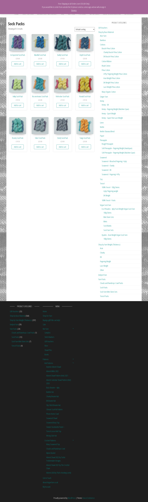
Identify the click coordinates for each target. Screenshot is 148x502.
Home (45, 311)
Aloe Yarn (103, 35)
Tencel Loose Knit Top (53, 431)
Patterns (46, 359)
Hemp (102, 101)
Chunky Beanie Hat (52, 396)
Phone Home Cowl (52, 413)
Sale (44, 324)
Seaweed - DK (106, 170)
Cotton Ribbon (106, 61)
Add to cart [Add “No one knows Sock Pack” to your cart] (40, 105)
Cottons (102, 44)
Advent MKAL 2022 (52, 371)
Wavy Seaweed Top (53, 444)
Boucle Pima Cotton (108, 48)
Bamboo (103, 40)
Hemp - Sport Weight (109, 113)
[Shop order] (85, 29)
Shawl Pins (48, 350)
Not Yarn (46, 328)
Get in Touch (47, 478)
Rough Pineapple (107, 143)
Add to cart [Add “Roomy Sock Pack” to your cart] (17, 146)
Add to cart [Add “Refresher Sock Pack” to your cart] (62, 105)
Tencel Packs (104, 296)
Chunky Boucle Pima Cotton (112, 52)
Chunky (102, 252)
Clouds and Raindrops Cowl (55, 448)
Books (47, 354)
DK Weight (106, 195)
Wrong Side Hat (51, 435)
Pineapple (103, 140)
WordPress (72, 498)
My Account (46, 486)
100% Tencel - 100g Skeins (111, 187)
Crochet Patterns (50, 440)
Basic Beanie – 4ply (52, 387)
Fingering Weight (105, 261)
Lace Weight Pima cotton (111, 87)
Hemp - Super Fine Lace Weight (112, 117)
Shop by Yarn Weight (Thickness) (109, 244)
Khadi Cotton (106, 65)
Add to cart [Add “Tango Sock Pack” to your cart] (85, 146)
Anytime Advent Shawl (53, 366)
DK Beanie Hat (51, 400)
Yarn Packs (102, 279)
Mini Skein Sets (108, 217)
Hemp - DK (105, 104)
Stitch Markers (49, 337)
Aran (101, 248)
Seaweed (103, 157)
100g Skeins (107, 212)
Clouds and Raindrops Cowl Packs (111, 283)
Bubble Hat (50, 392)
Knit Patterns (49, 363)
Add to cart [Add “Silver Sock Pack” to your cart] (40, 146)
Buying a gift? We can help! (51, 320)
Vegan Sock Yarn (105, 205)
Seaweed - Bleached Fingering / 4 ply (114, 161)
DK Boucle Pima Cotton (111, 56)
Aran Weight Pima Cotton (111, 78)
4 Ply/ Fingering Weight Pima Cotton (115, 74)
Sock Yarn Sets (108, 230)
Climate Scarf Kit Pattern (54, 409)
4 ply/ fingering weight (110, 191)
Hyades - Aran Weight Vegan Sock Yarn (114, 235)
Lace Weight (104, 265)
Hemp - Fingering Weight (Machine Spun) (115, 109)
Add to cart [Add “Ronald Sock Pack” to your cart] (85, 105)
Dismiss (74, 10)
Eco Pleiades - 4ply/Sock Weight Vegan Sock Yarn (118, 208)
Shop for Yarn (47, 315)
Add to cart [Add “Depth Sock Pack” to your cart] (85, 63)
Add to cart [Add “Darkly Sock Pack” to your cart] (62, 63)
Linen (102, 122)
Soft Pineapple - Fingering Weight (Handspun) (117, 148)
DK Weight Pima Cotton (111, 82)
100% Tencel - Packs (109, 200)
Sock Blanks (107, 225)
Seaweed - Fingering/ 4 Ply (111, 174)
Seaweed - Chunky (108, 165)
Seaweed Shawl (51, 418)
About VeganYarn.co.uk (50, 482)
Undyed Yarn (102, 275)
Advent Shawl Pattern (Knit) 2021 (57, 375)
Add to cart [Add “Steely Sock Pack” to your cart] (62, 146)
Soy (101, 179)
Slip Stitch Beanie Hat (53, 405)
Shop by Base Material (106, 32)
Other (102, 270)
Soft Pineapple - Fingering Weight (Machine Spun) (118, 152)
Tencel (102, 183)
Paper (102, 135)
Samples (48, 332)
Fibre (46, 345)
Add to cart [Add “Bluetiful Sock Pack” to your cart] (40, 63)
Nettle (102, 127)
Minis (105, 221)
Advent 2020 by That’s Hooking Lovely (58, 472)
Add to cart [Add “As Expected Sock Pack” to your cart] (17, 63)
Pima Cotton (106, 70)
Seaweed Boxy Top (52, 422)
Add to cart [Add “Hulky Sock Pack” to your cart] (17, 105)
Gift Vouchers (102, 27)
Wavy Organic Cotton (109, 91)
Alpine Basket (50, 453)
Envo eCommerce (89, 498)
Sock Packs (104, 287)
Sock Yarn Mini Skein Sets (108, 291)
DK (101, 257)
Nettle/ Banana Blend (107, 131)
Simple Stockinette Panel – (55, 427)
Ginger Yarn (104, 96)
